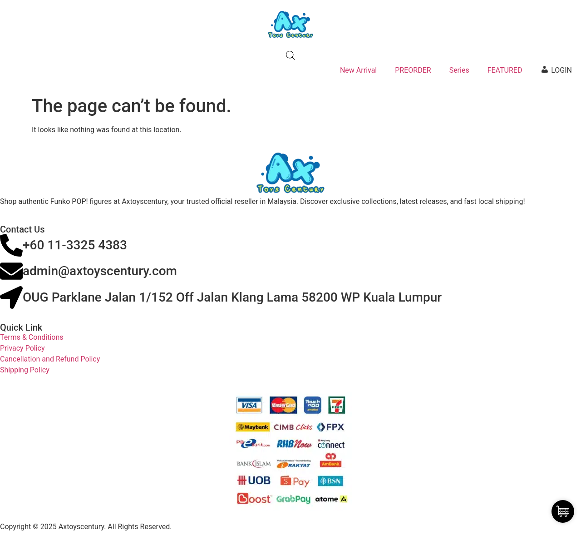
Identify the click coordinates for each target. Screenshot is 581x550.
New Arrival (358, 70)
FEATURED (504, 70)
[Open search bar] (290, 55)
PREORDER (413, 70)
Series (459, 70)
